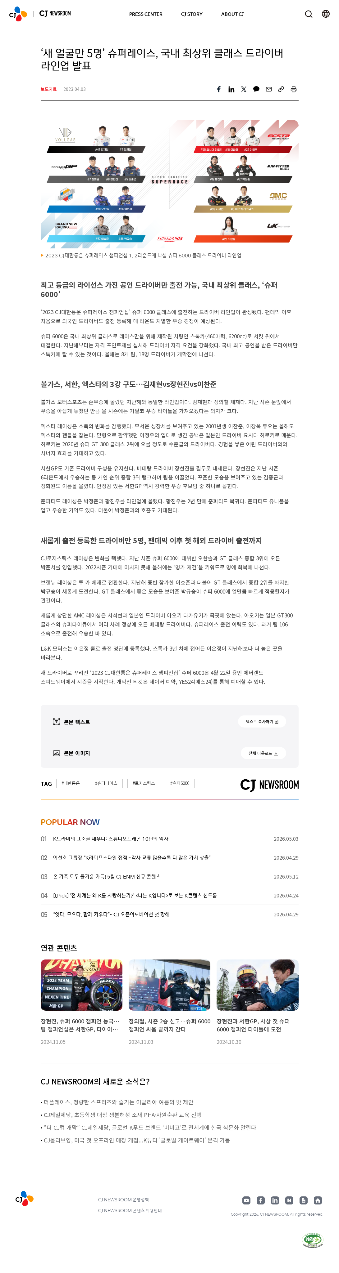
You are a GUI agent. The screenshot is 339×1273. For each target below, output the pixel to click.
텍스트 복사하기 (259, 721)
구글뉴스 (303, 1200)
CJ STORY (192, 14)
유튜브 (246, 1200)
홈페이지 (317, 1200)
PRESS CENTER (146, 14)
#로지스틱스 (144, 783)
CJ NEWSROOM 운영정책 (123, 1199)
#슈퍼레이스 (106, 783)
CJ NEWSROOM (18, 14)
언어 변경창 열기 (326, 14)
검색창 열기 (309, 14)
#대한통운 (71, 783)
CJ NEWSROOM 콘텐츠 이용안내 (130, 1210)
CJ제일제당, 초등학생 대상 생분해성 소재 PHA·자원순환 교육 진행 (123, 1115)
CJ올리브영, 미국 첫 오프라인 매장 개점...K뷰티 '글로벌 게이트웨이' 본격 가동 (137, 1140)
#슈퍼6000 (179, 783)
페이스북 (260, 1200)
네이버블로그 (289, 1200)
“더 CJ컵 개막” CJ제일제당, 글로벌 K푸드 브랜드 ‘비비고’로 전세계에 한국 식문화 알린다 (150, 1127)
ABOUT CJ (232, 14)
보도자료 (49, 89)
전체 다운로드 (260, 753)
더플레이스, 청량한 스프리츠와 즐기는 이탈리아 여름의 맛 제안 (119, 1102)
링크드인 (275, 1200)
